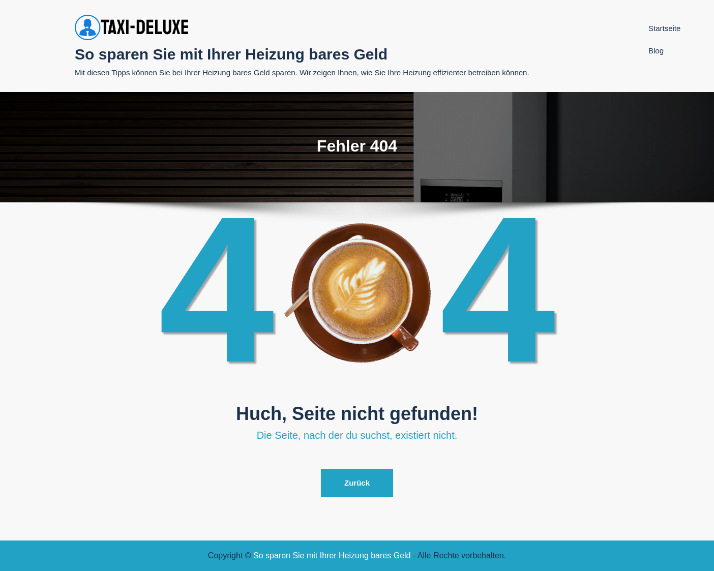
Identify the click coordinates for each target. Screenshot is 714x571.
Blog (656, 50)
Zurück (357, 482)
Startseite (664, 28)
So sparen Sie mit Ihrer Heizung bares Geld (231, 54)
